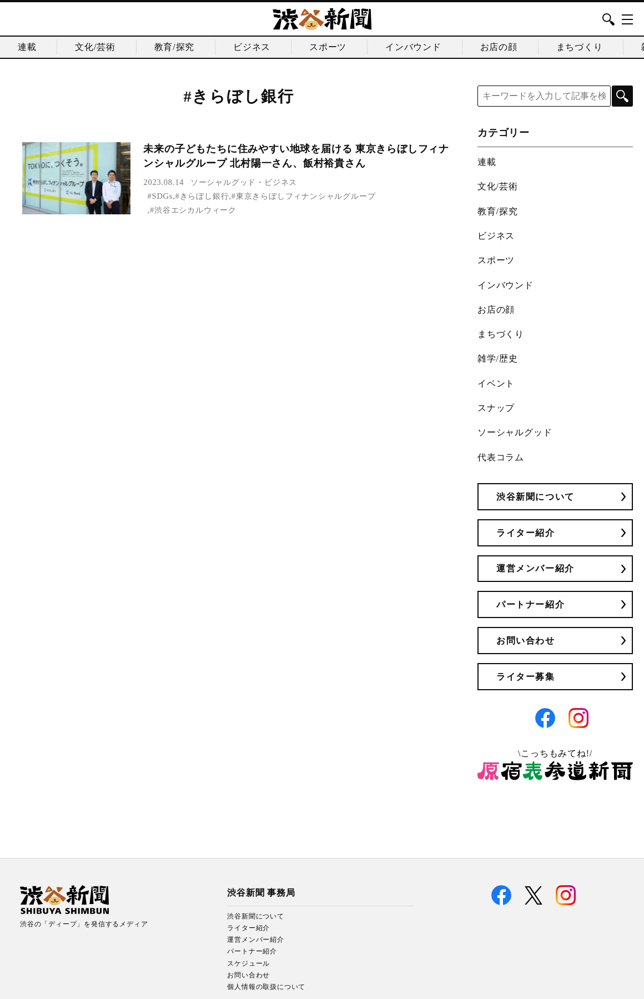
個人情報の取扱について (266, 987)
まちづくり (579, 47)
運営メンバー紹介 (535, 568)
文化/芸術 (95, 47)
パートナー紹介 (530, 604)
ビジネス (251, 47)
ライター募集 (525, 676)
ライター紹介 (525, 533)
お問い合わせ (525, 640)
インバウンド (413, 47)
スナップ (496, 408)
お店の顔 (498, 47)
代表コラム (500, 457)
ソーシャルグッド (223, 182)
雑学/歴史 (497, 358)
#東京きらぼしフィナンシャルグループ (304, 196)
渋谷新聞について (535, 496)
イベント (496, 383)
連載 (27, 47)
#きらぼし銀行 (202, 196)
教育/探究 (174, 47)
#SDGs (160, 196)
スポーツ (327, 47)
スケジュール (248, 963)
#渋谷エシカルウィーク (193, 209)
